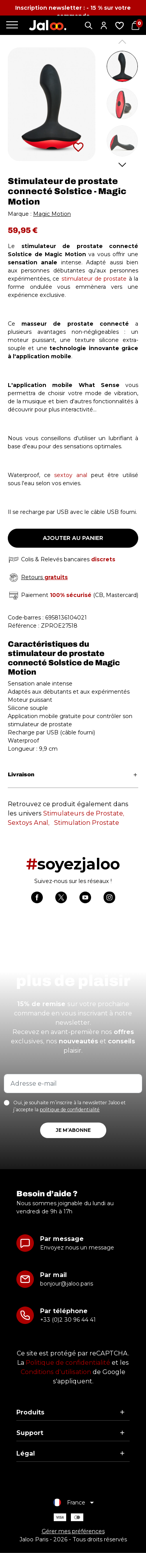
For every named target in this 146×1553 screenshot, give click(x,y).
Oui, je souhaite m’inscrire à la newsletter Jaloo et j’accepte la (69, 1106)
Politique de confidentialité (68, 1362)
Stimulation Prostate (86, 822)
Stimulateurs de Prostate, (83, 813)
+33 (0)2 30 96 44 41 (68, 1319)
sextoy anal (70, 475)
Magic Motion (52, 213)
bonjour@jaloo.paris (66, 1283)
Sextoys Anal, (28, 822)
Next (122, 165)
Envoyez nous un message (77, 1247)
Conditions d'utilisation (56, 1372)
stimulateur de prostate (94, 278)
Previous (122, 42)
